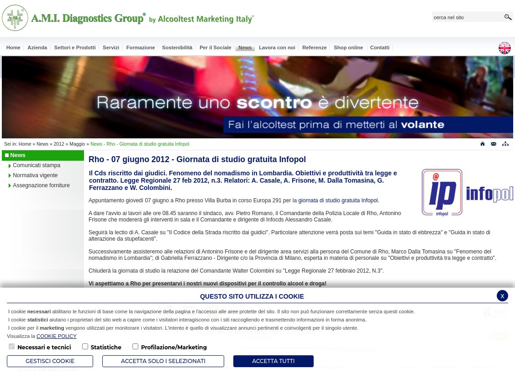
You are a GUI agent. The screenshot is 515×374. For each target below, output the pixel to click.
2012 (59, 144)
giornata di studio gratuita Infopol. (338, 200)
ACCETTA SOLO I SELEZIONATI (163, 361)
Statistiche (106, 347)
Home (25, 144)
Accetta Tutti (273, 361)
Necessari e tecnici (44, 347)
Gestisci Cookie (50, 361)
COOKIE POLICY (57, 336)
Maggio (77, 144)
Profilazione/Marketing (174, 347)
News (42, 144)
